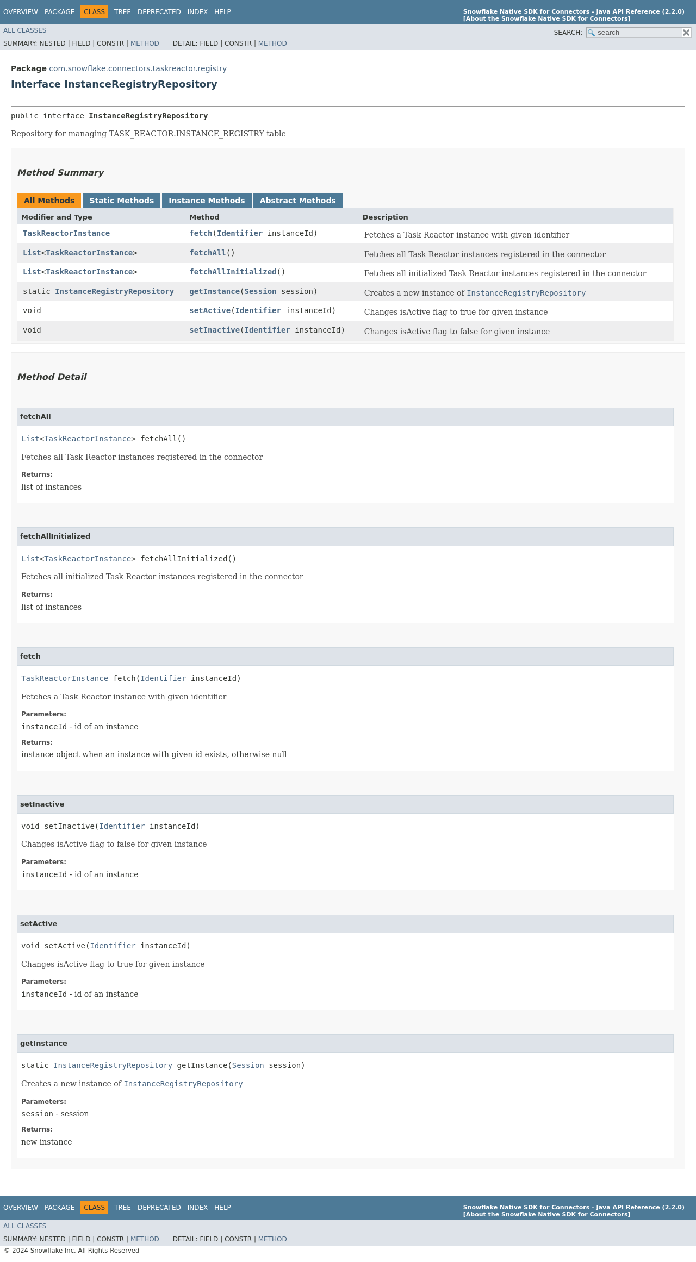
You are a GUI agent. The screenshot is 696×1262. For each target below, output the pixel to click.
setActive (210, 310)
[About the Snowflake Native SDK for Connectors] (547, 18)
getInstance (214, 291)
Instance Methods (207, 200)
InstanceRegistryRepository (114, 291)
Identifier (240, 233)
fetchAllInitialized (232, 271)
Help (222, 12)
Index (198, 12)
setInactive (214, 330)
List (32, 252)
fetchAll (207, 252)
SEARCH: (568, 32)
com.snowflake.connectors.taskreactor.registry (138, 68)
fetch (200, 233)
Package (59, 12)
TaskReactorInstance (66, 233)
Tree (122, 12)
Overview (20, 12)
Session (261, 291)
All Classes (24, 30)
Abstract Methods (298, 200)
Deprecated (159, 12)
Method (144, 43)
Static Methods (121, 200)
